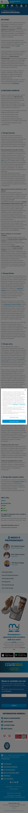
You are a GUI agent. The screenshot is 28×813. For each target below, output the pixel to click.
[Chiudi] (25, 390)
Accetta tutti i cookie (14, 421)
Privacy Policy (22, 404)
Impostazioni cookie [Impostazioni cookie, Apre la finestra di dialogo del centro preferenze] (14, 417)
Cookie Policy (15, 404)
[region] (14, 406)
